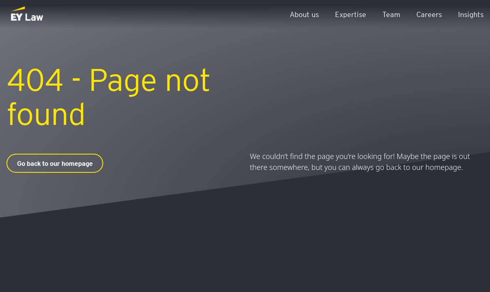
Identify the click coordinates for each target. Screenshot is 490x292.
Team (391, 14)
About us (304, 14)
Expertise (350, 14)
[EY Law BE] (27, 14)
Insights (471, 14)
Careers (429, 14)
